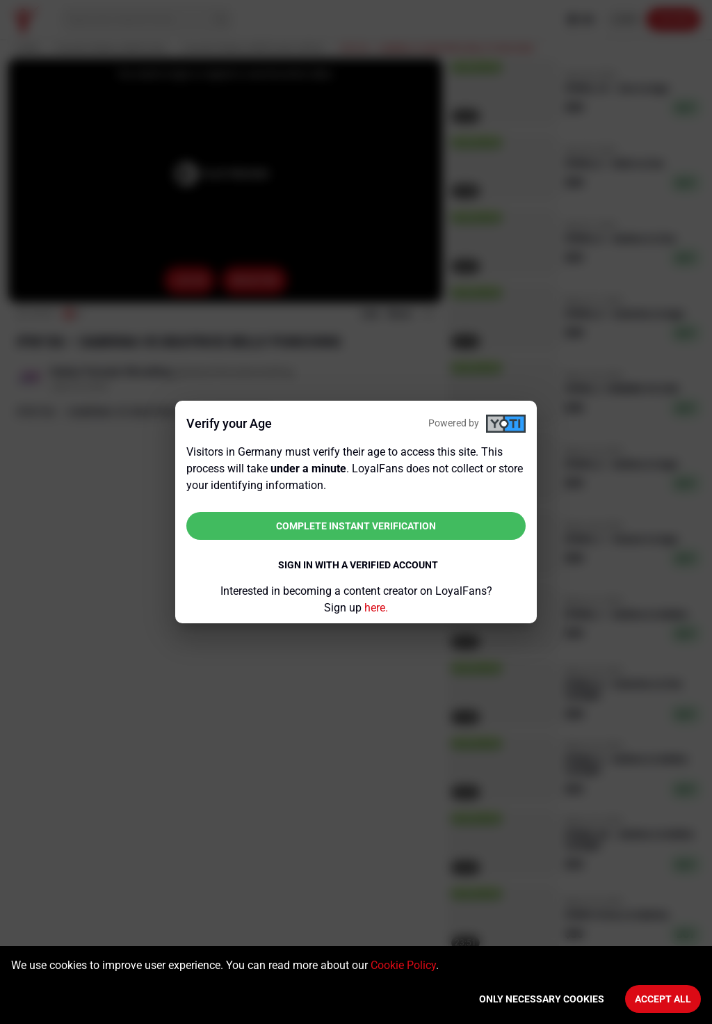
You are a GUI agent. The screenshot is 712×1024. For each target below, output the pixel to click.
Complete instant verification (356, 525)
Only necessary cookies (541, 999)
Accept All (663, 999)
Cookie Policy (403, 965)
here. (376, 607)
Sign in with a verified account (358, 564)
